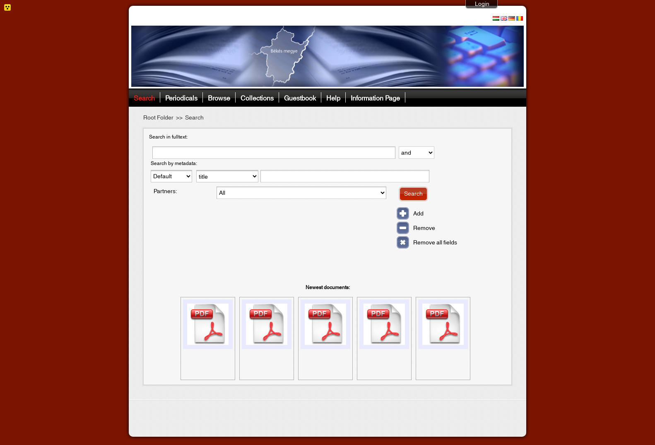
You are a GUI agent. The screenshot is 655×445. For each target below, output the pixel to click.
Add (418, 213)
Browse (219, 97)
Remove (424, 228)
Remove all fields (435, 242)
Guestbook (300, 97)
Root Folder (158, 117)
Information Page (375, 97)
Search (144, 97)
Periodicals (181, 97)
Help (333, 97)
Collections (257, 97)
